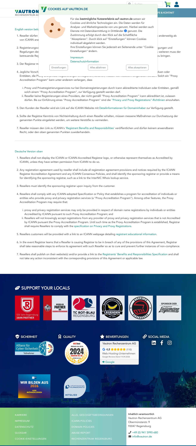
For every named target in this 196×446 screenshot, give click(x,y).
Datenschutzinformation (84, 61)
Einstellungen (58, 67)
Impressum (76, 57)
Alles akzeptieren (137, 67)
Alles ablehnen (98, 67)
